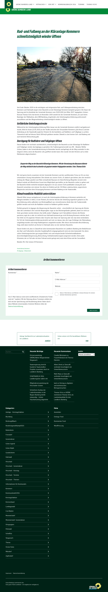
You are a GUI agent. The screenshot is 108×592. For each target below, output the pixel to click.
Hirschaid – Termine (12, 472)
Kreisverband (10, 499)
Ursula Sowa (10, 544)
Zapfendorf (9, 553)
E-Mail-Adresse (60, 277)
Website (57, 284)
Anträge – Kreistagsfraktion (15, 410)
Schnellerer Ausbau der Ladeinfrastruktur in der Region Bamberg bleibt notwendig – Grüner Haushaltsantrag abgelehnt (39, 392)
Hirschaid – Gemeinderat (14, 463)
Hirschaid (9, 459)
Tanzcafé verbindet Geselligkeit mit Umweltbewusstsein (63, 364)
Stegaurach (9, 535)
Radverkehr (28, 248)
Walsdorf (9, 549)
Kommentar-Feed (60, 419)
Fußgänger (21, 248)
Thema (8, 540)
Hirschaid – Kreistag (12, 468)
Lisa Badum (9, 508)
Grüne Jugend (10, 441)
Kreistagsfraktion (11, 495)
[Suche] (97, 2)
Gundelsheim (10, 450)
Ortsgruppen (10, 522)
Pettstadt (9, 526)
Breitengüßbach (11, 419)
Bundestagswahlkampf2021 (15, 423)
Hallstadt (9, 454)
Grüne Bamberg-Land (21, 9)
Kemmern (27, 246)
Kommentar (12, 270)
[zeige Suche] (99, 2)
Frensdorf (9, 432)
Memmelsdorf (10, 513)
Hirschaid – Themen (12, 477)
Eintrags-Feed (58, 414)
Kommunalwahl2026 (13, 490)
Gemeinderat (20, 246)
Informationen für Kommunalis (16, 481)
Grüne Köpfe (10, 445)
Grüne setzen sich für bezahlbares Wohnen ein (73, 336)
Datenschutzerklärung (15, 304)
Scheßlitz (9, 531)
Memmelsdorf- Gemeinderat (15, 517)
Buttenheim (10, 427)
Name (57, 270)
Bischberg (9, 414)
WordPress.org (59, 423)
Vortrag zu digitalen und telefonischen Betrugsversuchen (63, 382)
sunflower (18, 582)
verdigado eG (35, 582)
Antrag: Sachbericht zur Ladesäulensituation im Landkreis (35, 336)
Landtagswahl (10, 504)
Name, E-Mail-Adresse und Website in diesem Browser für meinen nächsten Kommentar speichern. (77, 291)
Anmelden (57, 410)
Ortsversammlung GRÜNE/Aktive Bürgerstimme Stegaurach (39, 355)
